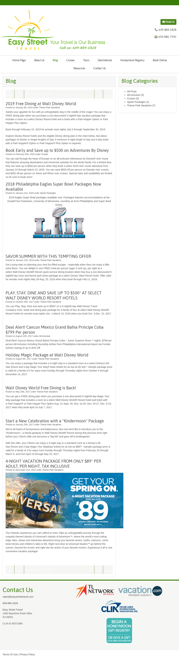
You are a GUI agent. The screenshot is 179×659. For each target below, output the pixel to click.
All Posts (132, 91)
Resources (79, 68)
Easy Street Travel (13, 609)
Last (99, 94)
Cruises (70, 60)
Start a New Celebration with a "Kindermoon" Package (55, 421)
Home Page (19, 60)
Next (108, 94)
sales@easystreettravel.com (18, 596)
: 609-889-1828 (166, 29)
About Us (39, 60)
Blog (55, 60)
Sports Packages (48, 193)
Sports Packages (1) (138, 102)
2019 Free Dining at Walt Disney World (41, 103)
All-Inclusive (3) (135, 95)
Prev (10, 94)
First (20, 94)
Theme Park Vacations (49, 107)
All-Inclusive (44, 336)
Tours (86, 60)
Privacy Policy (27, 654)
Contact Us (99, 68)
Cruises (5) (133, 98)
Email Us (168, 21)
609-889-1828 (10, 603)
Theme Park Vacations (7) (141, 105)
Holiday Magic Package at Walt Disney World (47, 355)
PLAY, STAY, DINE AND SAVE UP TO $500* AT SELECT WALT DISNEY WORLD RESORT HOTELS (54, 295)
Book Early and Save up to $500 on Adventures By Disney (57, 150)
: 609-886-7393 (166, 36)
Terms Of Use (10, 654)
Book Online (160, 60)
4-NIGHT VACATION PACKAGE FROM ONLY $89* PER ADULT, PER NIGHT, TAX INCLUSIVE (53, 464)
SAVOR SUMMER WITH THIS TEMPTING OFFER (48, 256)
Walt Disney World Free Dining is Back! (41, 387)
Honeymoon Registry (132, 60)
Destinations (105, 60)
